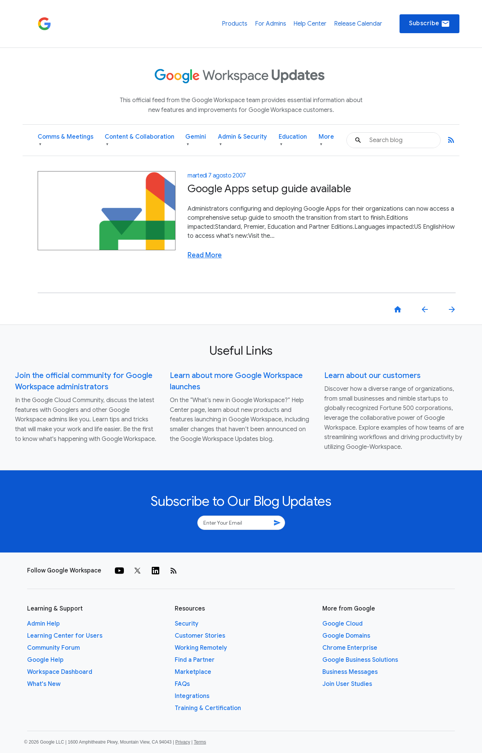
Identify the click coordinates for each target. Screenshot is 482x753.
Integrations (192, 696)
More (326, 140)
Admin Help (43, 624)
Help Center (309, 24)
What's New (44, 684)
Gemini (195, 140)
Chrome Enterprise (349, 648)
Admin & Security (242, 140)
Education (293, 140)
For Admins (270, 24)
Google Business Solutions (360, 660)
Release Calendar (358, 24)
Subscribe (429, 23)
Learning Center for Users (64, 636)
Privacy (182, 742)
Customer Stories (200, 636)
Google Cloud (342, 624)
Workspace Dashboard (59, 672)
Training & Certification (208, 708)
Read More (205, 255)
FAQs (182, 684)
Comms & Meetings (65, 140)
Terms (200, 742)
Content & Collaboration (139, 140)
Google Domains (346, 636)
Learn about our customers (372, 375)
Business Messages (350, 672)
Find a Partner (195, 660)
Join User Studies (347, 684)
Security (186, 624)
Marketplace (193, 672)
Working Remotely (201, 648)
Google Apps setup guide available (269, 188)
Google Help (45, 660)
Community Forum (53, 648)
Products (234, 24)
